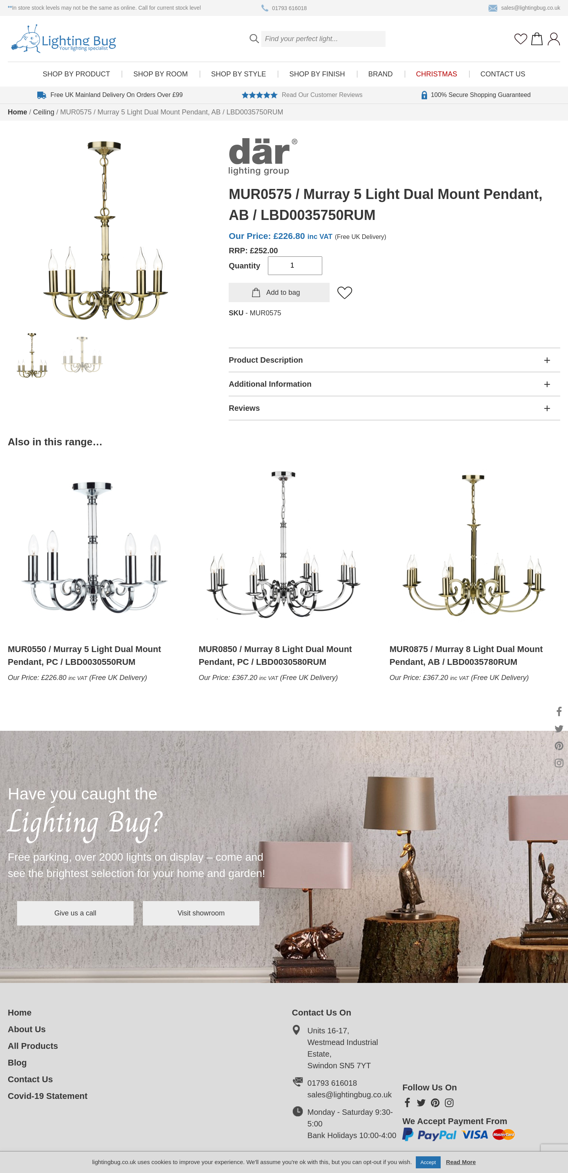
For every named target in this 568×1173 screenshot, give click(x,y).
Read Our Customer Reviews (302, 95)
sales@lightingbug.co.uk (524, 8)
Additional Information (270, 384)
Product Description (266, 360)
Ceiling (43, 112)
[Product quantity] (295, 265)
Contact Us (503, 74)
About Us (27, 1029)
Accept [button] (428, 1162)
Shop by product (76, 74)
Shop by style (238, 74)
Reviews (244, 408)
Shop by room (160, 74)
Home (17, 112)
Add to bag (283, 292)
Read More (461, 1162)
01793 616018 (284, 8)
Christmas (436, 74)
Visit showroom (201, 913)
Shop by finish (317, 74)
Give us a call (75, 913)
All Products (33, 1046)
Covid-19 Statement (47, 1096)
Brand (380, 74)
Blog (17, 1062)
